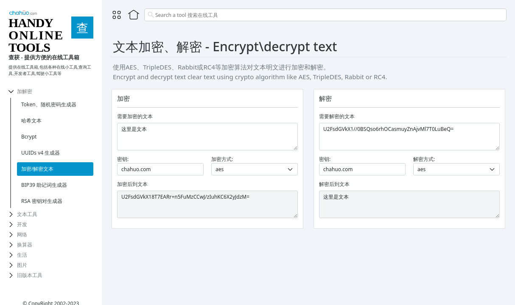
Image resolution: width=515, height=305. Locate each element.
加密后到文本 (132, 184)
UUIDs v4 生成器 (40, 152)
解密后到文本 (334, 184)
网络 (22, 234)
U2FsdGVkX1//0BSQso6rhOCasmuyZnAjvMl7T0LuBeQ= (409, 136)
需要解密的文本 (337, 116)
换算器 (24, 244)
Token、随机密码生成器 (48, 104)
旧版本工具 (29, 275)
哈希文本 (31, 120)
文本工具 (27, 214)
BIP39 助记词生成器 (44, 185)
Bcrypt (28, 136)
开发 (22, 224)
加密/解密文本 (37, 168)
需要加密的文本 (135, 116)
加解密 (24, 91)
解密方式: (424, 159)
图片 (22, 265)
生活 (22, 254)
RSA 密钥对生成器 (41, 201)
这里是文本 (207, 136)
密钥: (123, 159)
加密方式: (222, 159)
